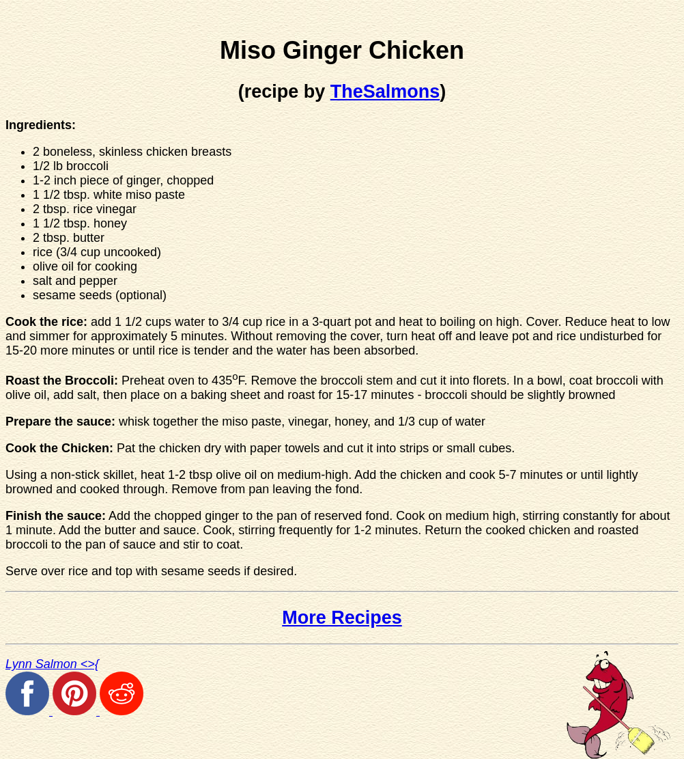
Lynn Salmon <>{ (52, 664)
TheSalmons (385, 91)
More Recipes (342, 617)
